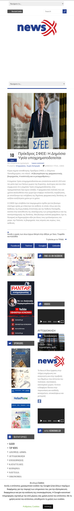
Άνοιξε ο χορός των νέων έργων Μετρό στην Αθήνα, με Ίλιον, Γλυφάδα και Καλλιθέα (36, 235)
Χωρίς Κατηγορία (33, 166)
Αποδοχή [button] (48, 506)
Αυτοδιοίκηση (17, 456)
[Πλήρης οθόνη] (62, 321)
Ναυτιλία (14, 472)
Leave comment (38, 163)
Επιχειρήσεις (21, 166)
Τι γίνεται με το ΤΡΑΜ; (55, 239)
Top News (13, 448)
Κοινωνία (14, 468)
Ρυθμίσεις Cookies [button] (31, 506)
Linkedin (56, 245)
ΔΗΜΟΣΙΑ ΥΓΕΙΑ (51, 166)
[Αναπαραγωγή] (41, 321)
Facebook (15, 245)
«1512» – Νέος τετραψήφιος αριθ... (48, 346)
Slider (12, 443)
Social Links (17, 11)
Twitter (28, 245)
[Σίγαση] (59, 321)
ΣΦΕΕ (61, 166)
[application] (51, 316)
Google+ (42, 245)
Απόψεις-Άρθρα (17, 452)
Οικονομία (15, 476)
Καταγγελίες (16, 464)
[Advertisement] (37, 59)
